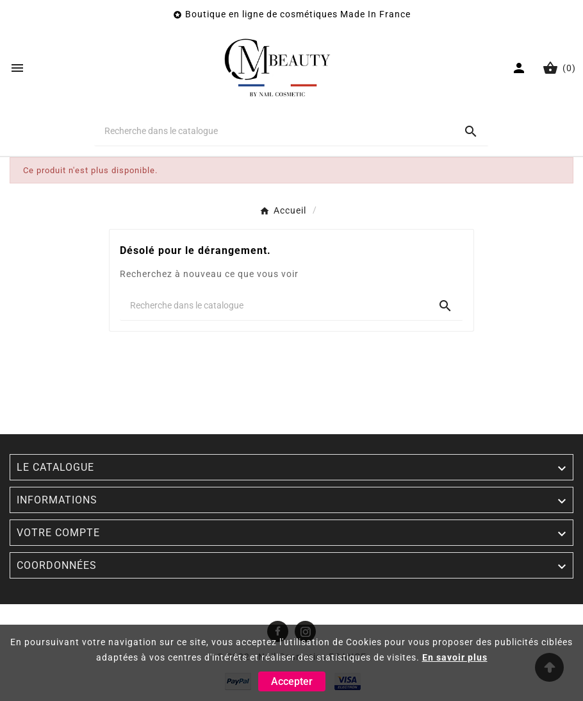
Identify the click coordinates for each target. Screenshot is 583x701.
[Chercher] (273, 130)
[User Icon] (520, 68)
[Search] (471, 131)
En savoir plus (455, 657)
